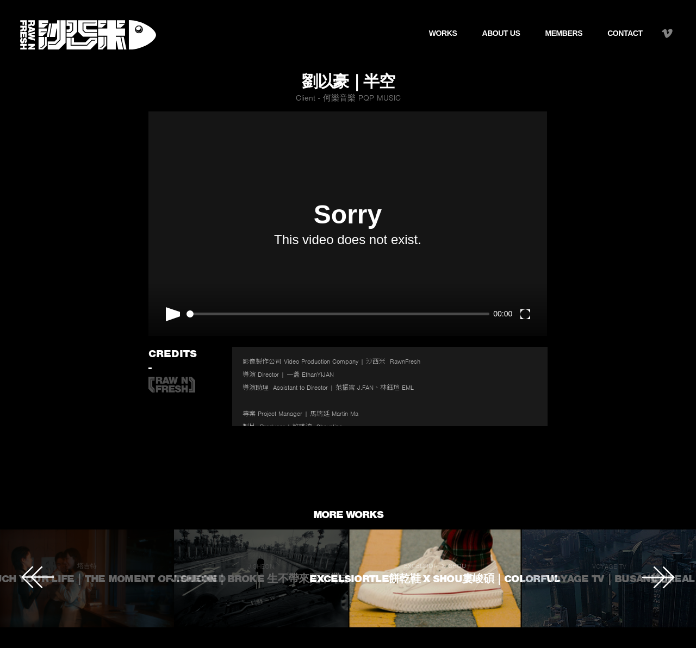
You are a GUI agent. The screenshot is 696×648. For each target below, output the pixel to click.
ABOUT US (501, 33)
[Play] (173, 314)
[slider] (338, 314)
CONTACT (625, 33)
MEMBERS (563, 33)
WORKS (443, 33)
